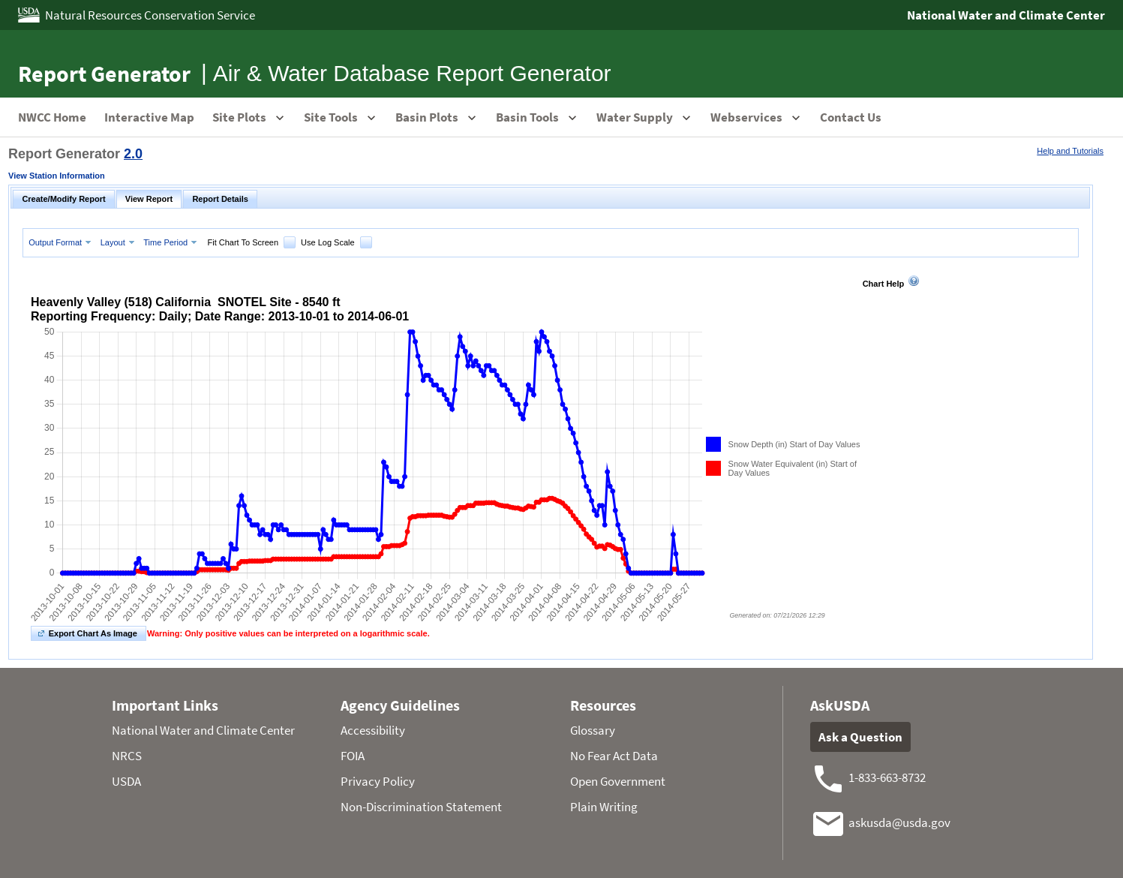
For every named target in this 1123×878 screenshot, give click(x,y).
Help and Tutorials (1070, 150)
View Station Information (56, 175)
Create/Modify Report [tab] (63, 198)
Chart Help (884, 283)
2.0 (133, 153)
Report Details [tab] (220, 198)
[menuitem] (62, 242)
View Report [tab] (149, 198)
